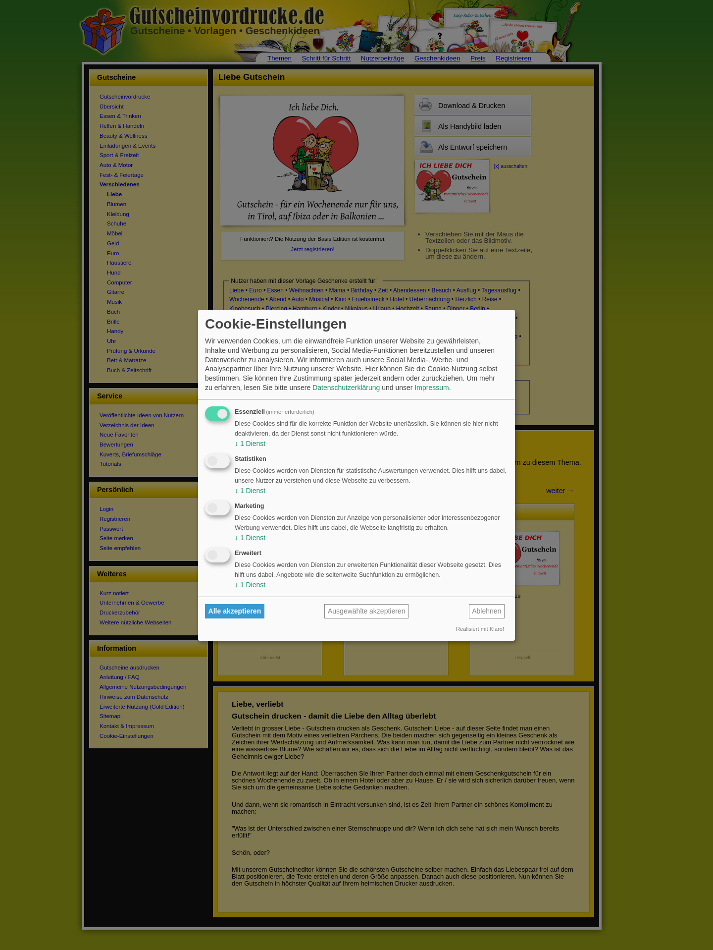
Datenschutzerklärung (346, 387)
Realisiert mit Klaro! (480, 629)
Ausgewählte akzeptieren (366, 611)
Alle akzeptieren (234, 611)
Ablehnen (486, 611)
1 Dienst (250, 443)
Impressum (431, 387)
